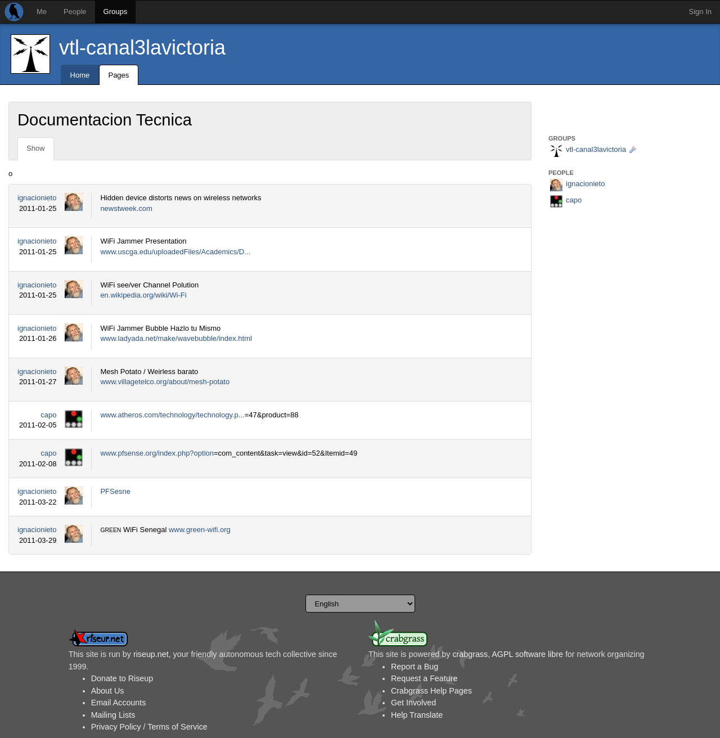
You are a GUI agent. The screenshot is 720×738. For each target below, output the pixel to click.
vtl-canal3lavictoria (142, 47)
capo (48, 415)
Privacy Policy (116, 726)
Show (35, 148)
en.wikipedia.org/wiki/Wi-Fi (143, 295)
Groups (116, 11)
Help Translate (417, 714)
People (75, 11)
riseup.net (151, 654)
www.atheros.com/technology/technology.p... (172, 415)
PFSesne (115, 491)
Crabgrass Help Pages (431, 690)
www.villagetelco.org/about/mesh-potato (165, 381)
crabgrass (470, 654)
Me (42, 11)
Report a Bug (414, 666)
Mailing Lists (113, 714)
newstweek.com (126, 208)
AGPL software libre (527, 654)
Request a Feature (424, 678)
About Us (107, 690)
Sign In (700, 11)
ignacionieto (36, 198)
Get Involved (413, 702)
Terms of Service (177, 726)
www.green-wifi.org (200, 529)
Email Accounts (118, 702)
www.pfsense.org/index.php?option (157, 453)
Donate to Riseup (122, 678)
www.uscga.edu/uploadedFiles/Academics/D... (175, 252)
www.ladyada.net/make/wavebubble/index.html (176, 338)
